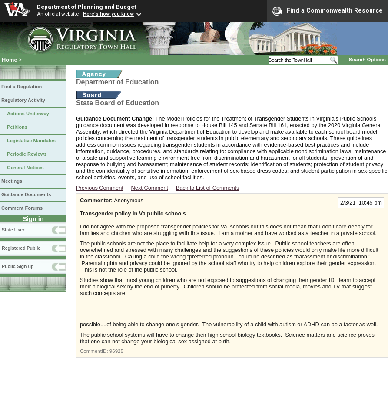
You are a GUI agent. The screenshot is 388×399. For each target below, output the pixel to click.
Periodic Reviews (27, 154)
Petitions (17, 127)
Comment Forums (22, 208)
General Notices (25, 167)
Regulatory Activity (23, 100)
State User (13, 229)
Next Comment (149, 187)
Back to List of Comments (207, 187)
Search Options (367, 59)
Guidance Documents (26, 194)
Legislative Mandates (31, 140)
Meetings (11, 181)
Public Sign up (17, 266)
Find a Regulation (21, 86)
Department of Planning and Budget (86, 6)
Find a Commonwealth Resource (327, 11)
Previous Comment (99, 187)
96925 (116, 351)
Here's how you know (108, 14)
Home (9, 60)
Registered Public (21, 248)
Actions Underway (28, 113)
